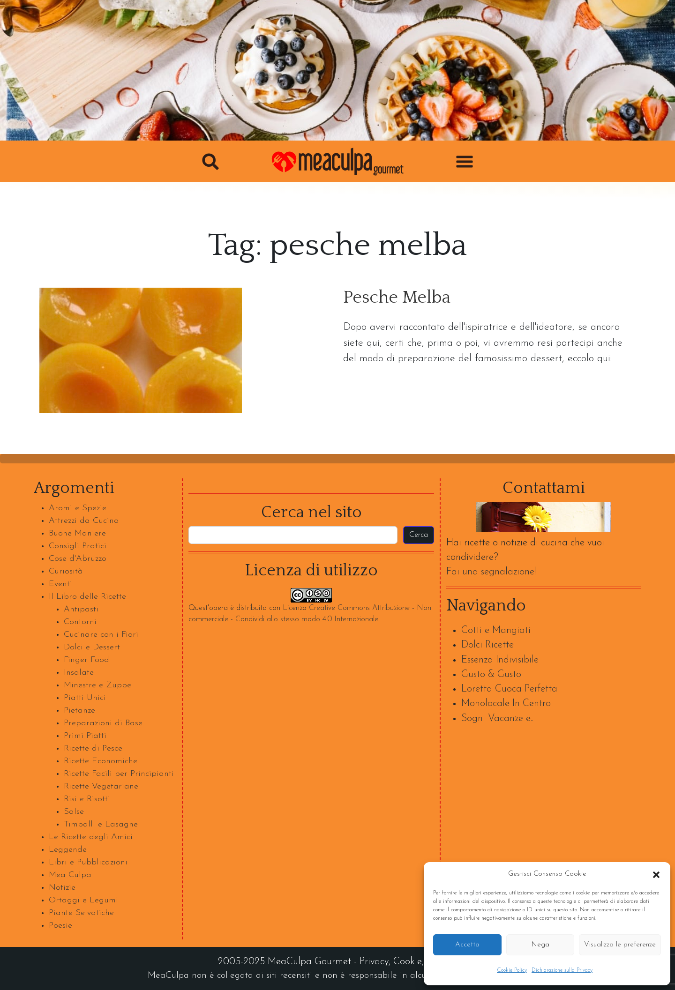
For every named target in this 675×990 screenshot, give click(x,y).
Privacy (374, 962)
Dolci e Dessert (92, 647)
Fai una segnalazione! (491, 572)
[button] (656, 874)
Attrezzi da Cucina (84, 521)
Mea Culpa (70, 875)
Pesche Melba (396, 297)
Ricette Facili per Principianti (119, 774)
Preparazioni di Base (103, 723)
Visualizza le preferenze (620, 944)
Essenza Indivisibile (500, 660)
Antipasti (81, 609)
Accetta (467, 944)
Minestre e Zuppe (97, 685)
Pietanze (79, 711)
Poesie (60, 926)
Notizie (62, 888)
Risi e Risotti (87, 799)
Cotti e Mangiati (496, 630)
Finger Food (86, 660)
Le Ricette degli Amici (91, 837)
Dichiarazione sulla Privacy (562, 970)
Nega (540, 944)
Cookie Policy (512, 970)
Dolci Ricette (487, 645)
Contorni (80, 622)
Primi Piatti (85, 736)
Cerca (418, 535)
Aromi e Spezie (77, 508)
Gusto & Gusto (491, 674)
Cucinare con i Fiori (101, 635)
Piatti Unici (85, 698)
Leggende (68, 850)
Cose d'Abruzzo (77, 559)
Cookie (407, 962)
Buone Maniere (77, 533)
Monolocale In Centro (506, 703)
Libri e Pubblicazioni (88, 862)
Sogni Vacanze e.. (497, 718)
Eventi (60, 584)
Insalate (79, 673)
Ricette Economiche (100, 761)
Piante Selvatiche (81, 913)
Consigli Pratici (77, 546)
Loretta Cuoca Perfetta (509, 689)
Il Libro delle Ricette (87, 597)
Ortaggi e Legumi (83, 900)
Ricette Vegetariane (101, 786)
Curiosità (66, 571)
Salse (74, 812)
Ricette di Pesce (93, 748)
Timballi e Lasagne (101, 824)
